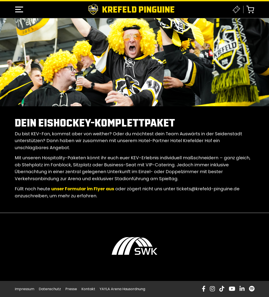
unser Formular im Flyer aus (82, 189)
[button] (19, 9)
